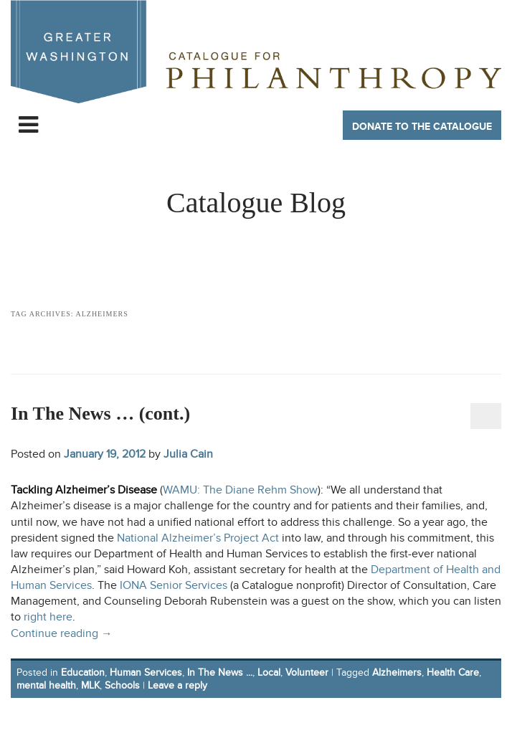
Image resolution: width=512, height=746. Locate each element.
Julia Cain (188, 454)
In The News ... (219, 672)
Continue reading (62, 634)
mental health (46, 685)
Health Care (453, 672)
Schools (122, 685)
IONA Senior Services (173, 585)
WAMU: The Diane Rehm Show (240, 490)
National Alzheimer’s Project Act (198, 538)
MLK (90, 685)
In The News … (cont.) (100, 413)
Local (268, 672)
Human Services (146, 672)
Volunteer (306, 672)
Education (83, 672)
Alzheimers (397, 672)
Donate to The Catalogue (422, 127)
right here (48, 617)
